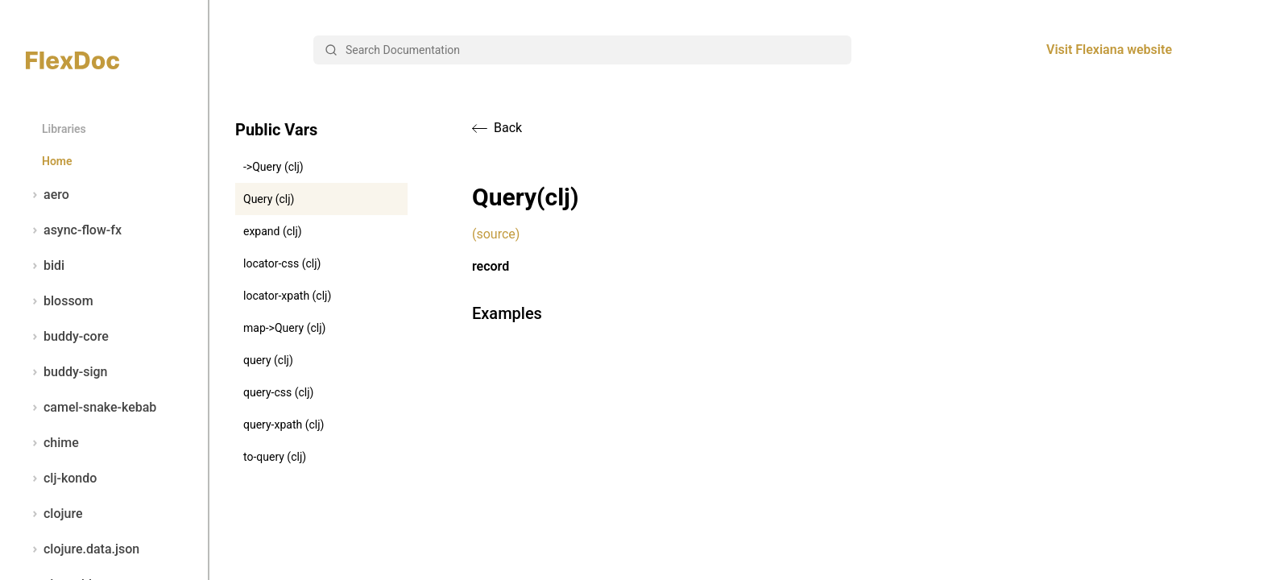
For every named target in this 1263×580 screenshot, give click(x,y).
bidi (45, 266)
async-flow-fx (74, 230)
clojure (54, 514)
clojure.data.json (82, 549)
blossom (59, 301)
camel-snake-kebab (91, 408)
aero (47, 195)
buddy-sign (66, 372)
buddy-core (67, 337)
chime (52, 443)
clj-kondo (61, 478)
